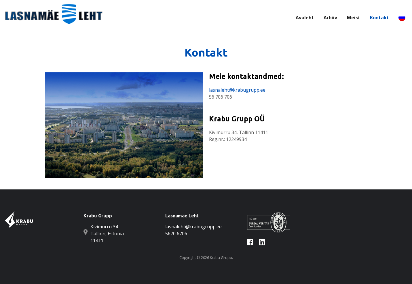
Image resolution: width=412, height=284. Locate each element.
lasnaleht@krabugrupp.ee (237, 90)
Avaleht (305, 17)
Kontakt (379, 17)
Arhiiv (330, 17)
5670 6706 (176, 233)
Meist (353, 17)
